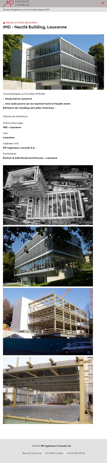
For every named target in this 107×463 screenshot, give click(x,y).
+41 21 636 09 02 (76, 453)
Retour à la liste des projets (21, 22)
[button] (53, 62)
